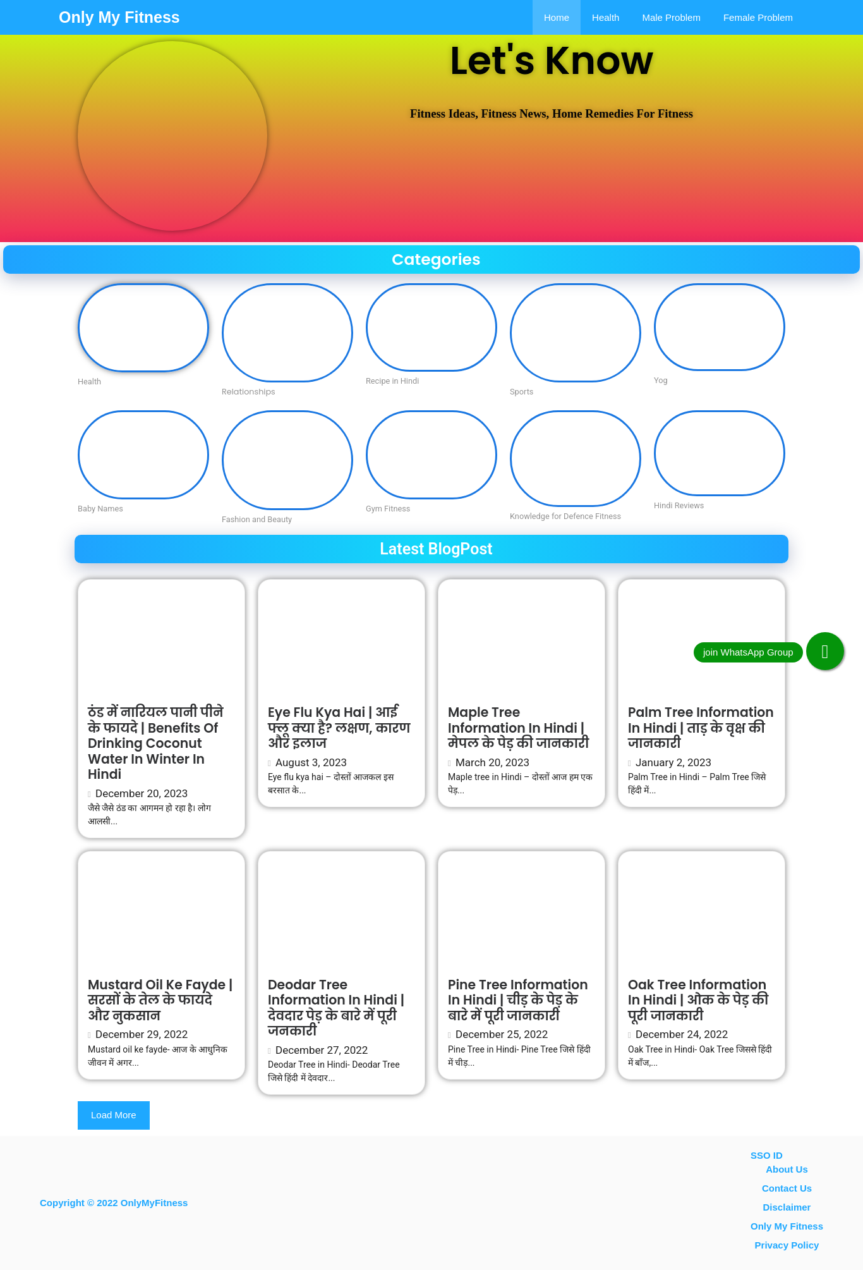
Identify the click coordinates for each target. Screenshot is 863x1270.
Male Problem (671, 17)
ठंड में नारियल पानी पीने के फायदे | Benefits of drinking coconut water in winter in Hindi (156, 743)
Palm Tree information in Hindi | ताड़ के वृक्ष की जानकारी (701, 728)
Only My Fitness (119, 17)
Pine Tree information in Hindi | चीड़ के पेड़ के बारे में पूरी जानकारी (518, 1000)
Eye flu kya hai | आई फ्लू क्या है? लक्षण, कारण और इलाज (339, 728)
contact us (787, 1188)
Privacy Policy (787, 1245)
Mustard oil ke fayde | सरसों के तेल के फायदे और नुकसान (160, 1000)
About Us (787, 1169)
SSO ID (767, 1155)
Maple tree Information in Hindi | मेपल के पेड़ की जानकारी (518, 728)
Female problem (758, 17)
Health (605, 17)
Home (556, 17)
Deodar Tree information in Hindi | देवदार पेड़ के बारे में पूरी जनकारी (336, 1008)
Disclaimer (787, 1207)
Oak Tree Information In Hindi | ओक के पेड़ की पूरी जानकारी (698, 1000)
